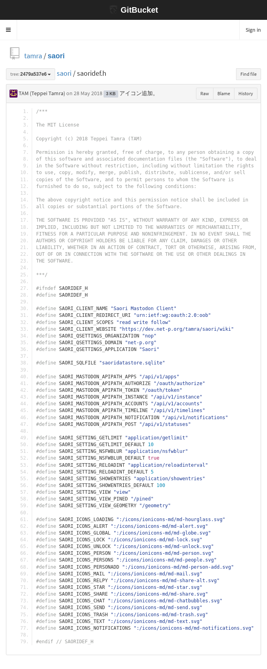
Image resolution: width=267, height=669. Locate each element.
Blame (223, 93)
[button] (8, 30)
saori (56, 55)
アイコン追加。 (138, 93)
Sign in (253, 29)
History (245, 93)
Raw (204, 93)
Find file (248, 74)
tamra (33, 55)
